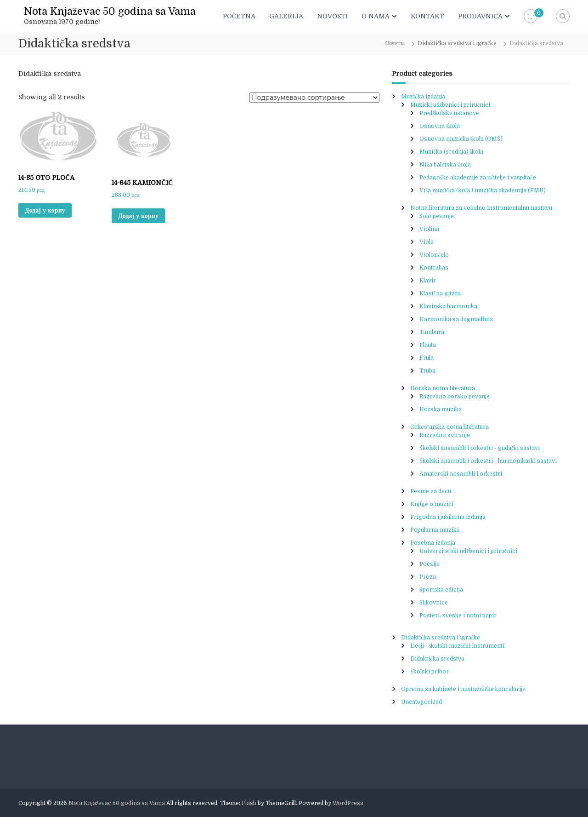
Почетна (395, 43)
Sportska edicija (441, 590)
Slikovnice (433, 602)
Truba (427, 371)
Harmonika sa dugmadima (456, 319)
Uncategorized (421, 702)
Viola (426, 242)
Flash (249, 803)
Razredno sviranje (444, 435)
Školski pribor (429, 671)
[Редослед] (314, 97)
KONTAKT (427, 16)
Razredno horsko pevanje (454, 396)
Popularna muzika (435, 530)
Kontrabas (433, 268)
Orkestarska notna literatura (449, 427)
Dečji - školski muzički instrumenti (457, 646)
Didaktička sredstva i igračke (457, 43)
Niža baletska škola (445, 164)
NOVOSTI (332, 16)
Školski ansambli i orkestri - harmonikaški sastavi (487, 461)
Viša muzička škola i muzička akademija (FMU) (482, 190)
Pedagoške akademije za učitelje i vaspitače (477, 177)
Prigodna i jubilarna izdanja (448, 517)
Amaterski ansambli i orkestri (460, 474)
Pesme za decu (430, 491)
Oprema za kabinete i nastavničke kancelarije (463, 689)
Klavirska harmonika (448, 306)
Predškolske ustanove (449, 113)
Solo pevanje (436, 216)
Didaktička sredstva (437, 659)
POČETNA (239, 16)
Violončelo (433, 255)
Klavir (427, 280)
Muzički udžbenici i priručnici (450, 105)
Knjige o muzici (431, 504)
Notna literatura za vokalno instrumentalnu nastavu (481, 208)
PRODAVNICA (480, 16)
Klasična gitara (439, 293)
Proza (427, 577)
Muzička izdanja (423, 96)
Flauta (427, 345)
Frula (426, 358)
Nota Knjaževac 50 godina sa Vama (110, 11)
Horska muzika (440, 409)
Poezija (429, 564)
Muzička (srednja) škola (451, 152)
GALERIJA (286, 16)
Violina (429, 229)
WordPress (348, 803)
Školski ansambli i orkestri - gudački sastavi (479, 448)
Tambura (431, 332)
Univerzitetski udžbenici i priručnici (468, 551)
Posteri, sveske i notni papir (458, 615)
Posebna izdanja (432, 543)
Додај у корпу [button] (45, 210)
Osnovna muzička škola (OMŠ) (461, 139)
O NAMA (376, 16)
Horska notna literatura (442, 388)
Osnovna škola (439, 126)
